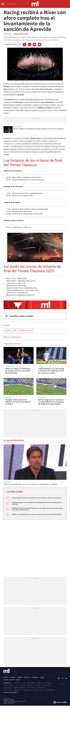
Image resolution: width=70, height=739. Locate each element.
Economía (19, 650)
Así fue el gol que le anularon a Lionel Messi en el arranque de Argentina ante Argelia (50, 376)
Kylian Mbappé (31, 660)
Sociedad (12, 650)
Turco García (17, 662)
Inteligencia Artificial (25, 658)
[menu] (3, 4)
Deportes (7, 31)
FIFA (16, 658)
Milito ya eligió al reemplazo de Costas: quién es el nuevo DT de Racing (36, 117)
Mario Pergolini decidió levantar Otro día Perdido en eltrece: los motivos (33, 471)
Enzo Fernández (49, 662)
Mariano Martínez (9, 658)
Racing (7, 305)
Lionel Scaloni (8, 660)
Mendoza (48, 655)
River (13, 305)
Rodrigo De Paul (27, 662)
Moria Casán (40, 655)
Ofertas (41, 662)
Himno (35, 662)
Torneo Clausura (23, 305)
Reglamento (8, 372)
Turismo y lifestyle (9, 652)
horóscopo (37, 658)
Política (6, 650)
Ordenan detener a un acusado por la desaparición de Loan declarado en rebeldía (36, 476)
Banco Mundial (31, 655)
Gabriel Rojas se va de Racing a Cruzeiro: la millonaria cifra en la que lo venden (50, 345)
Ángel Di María (8, 662)
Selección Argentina (19, 660)
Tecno (42, 650)
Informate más (17, 114)
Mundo (18, 652)
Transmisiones (7, 456)
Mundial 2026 (41, 372)
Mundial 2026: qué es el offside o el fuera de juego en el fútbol (18, 375)
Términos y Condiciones (10, 664)
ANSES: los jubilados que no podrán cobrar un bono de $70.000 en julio (33, 487)
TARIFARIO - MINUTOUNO (9, 672)
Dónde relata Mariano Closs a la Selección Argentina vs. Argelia (28, 458)
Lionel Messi (16, 655)
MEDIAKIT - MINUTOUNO (9, 671)
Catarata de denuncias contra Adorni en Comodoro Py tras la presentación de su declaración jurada (35, 481)
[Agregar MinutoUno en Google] (12, 40)
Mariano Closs (41, 660)
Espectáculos (35, 650)
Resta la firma (8, 341)
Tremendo (40, 341)
